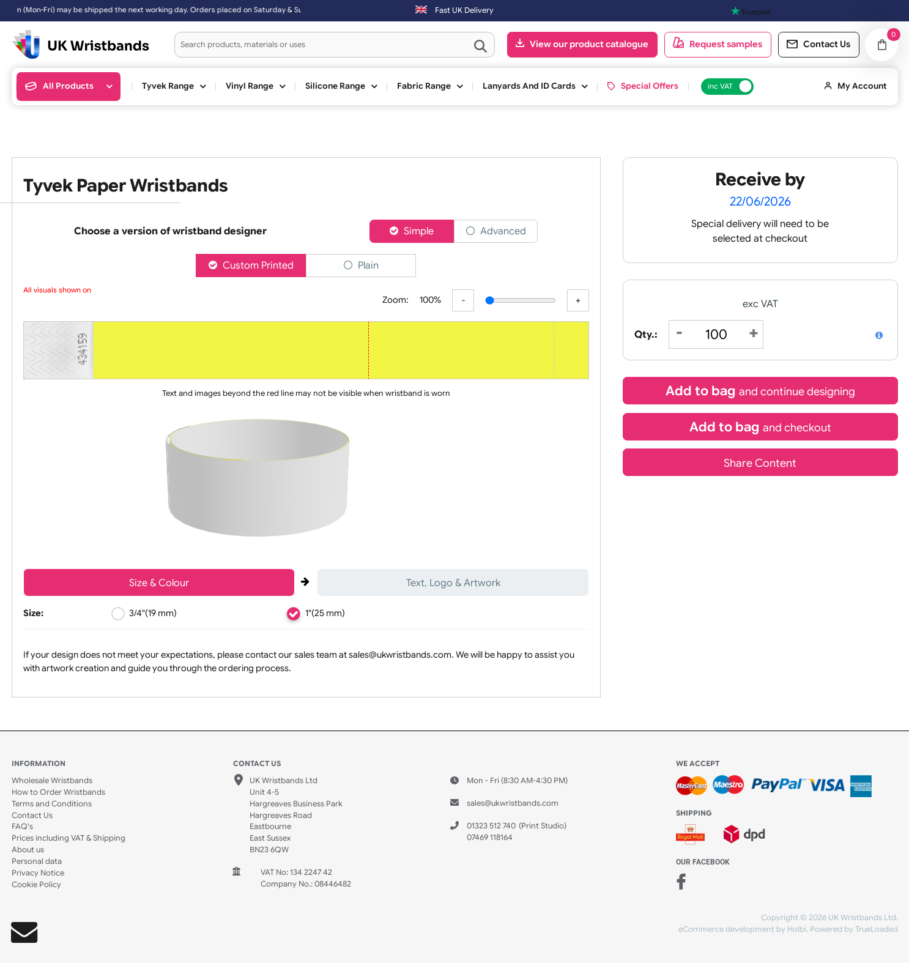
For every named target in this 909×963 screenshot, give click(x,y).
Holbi (796, 929)
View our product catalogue (589, 44)
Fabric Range (424, 86)
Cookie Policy (36, 885)
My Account (862, 86)
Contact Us (32, 815)
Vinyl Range (249, 86)
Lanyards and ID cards (529, 86)
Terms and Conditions (52, 804)
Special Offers (649, 86)
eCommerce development (726, 929)
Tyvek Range (168, 86)
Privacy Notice (38, 873)
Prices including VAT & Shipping (68, 838)
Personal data (37, 861)
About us (28, 850)
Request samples (725, 44)
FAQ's (22, 826)
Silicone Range (335, 86)
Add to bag (760, 390)
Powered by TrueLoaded (854, 929)
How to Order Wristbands (58, 792)
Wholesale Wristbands (52, 781)
